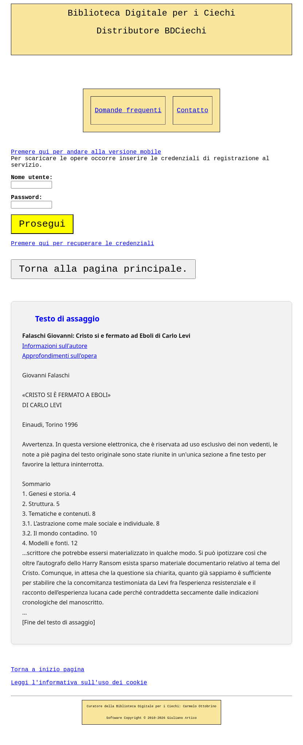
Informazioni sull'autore (54, 346)
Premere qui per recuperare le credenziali (82, 243)
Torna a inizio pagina (47, 670)
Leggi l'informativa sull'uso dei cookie (79, 683)
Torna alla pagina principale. (103, 269)
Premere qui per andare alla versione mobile (86, 152)
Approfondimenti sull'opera (59, 356)
